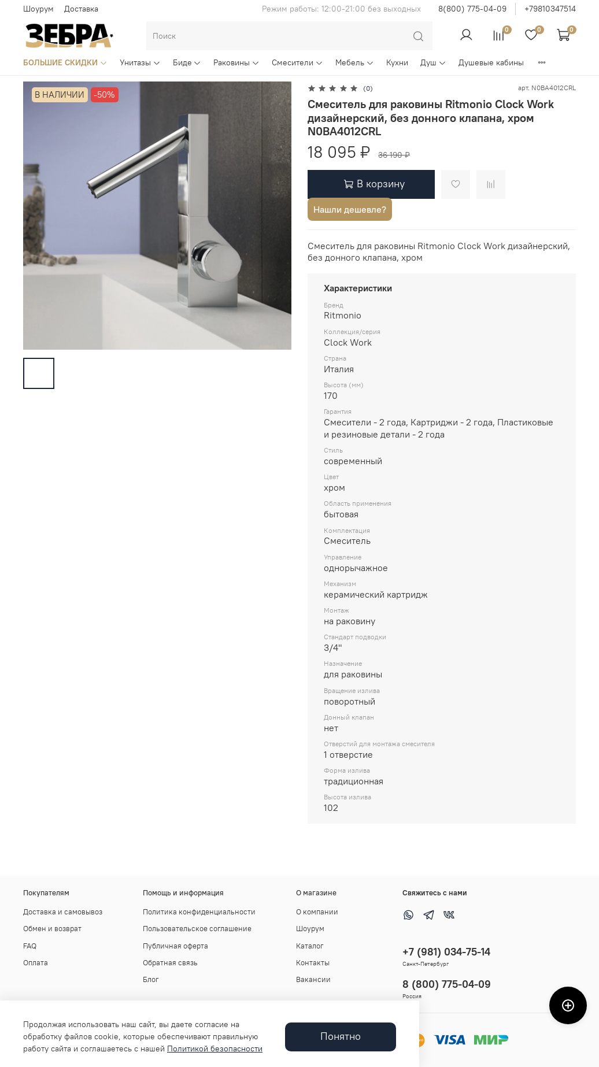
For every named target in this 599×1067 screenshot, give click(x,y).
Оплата (35, 962)
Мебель (354, 62)
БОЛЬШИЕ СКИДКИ (65, 62)
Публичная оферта (175, 946)
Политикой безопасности (214, 1048)
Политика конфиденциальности (199, 911)
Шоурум (38, 8)
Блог (151, 979)
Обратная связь (170, 962)
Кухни (397, 62)
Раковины (236, 62)
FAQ (29, 946)
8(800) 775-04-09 (472, 8)
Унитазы (140, 62)
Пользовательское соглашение (197, 928)
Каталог (310, 946)
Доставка (81, 8)
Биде (187, 62)
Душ (433, 62)
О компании (317, 911)
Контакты (313, 962)
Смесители (297, 62)
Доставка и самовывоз (62, 911)
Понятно (340, 1036)
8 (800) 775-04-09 (446, 984)
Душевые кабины (491, 62)
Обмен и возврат (52, 928)
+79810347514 (550, 8)
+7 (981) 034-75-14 (446, 951)
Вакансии (313, 979)
